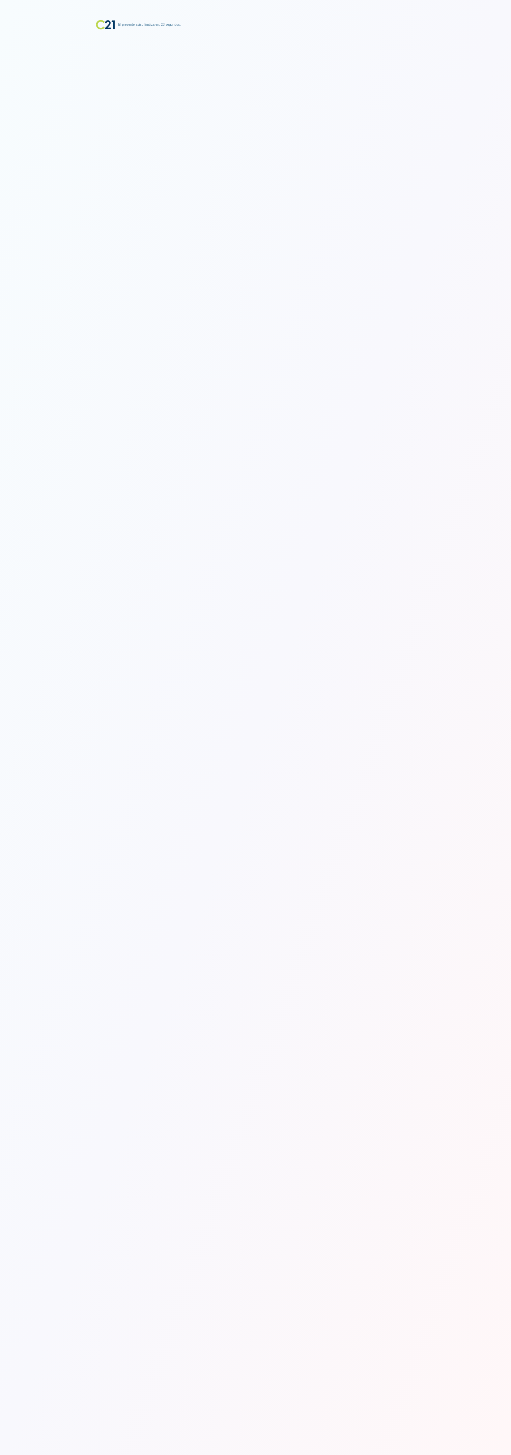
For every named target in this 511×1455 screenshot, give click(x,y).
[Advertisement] (255, 71)
